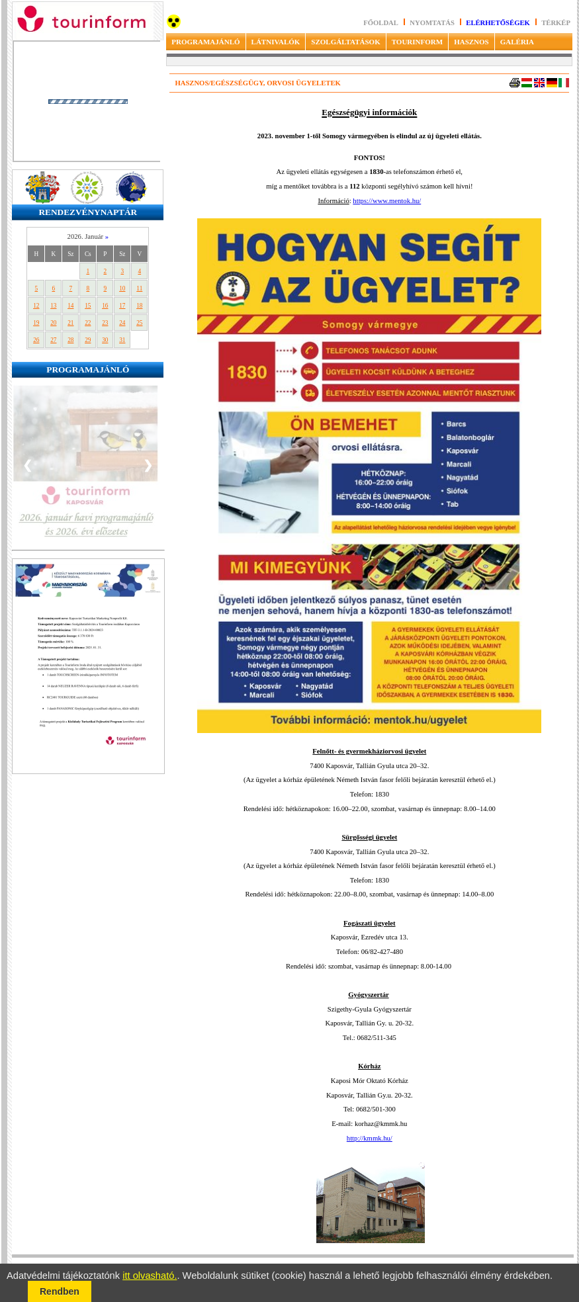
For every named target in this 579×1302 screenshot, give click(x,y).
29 (88, 340)
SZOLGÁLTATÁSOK (345, 42)
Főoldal (380, 22)
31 (122, 340)
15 (88, 305)
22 (88, 323)
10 (122, 288)
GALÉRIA (517, 42)
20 (53, 323)
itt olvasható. (149, 1275)
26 (36, 340)
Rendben (59, 1291)
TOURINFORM (417, 42)
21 (70, 323)
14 (70, 305)
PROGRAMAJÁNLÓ (205, 42)
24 (122, 323)
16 (105, 305)
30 (105, 340)
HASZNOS (471, 42)
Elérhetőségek (498, 22)
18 (139, 305)
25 (139, 323)
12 (36, 305)
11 (139, 288)
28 (70, 340)
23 (105, 323)
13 (53, 305)
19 (36, 323)
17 (122, 305)
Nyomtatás (433, 22)
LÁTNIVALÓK (275, 42)
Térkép (555, 22)
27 (53, 340)
